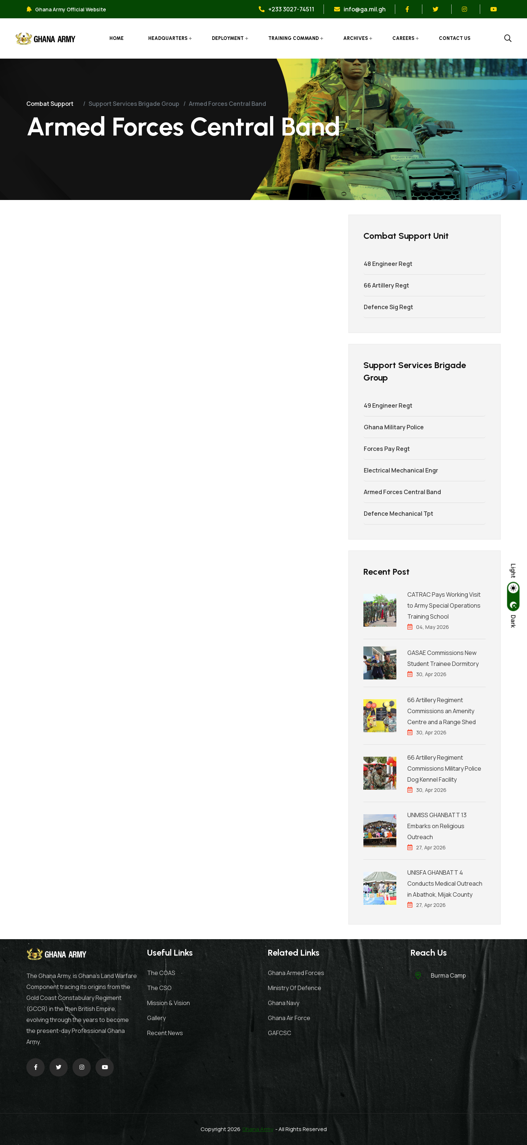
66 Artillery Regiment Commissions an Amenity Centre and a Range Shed (441, 711)
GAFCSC (279, 1033)
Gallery (156, 1018)
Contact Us (455, 38)
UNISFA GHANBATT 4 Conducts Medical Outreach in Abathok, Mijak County (444, 883)
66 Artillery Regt (386, 285)
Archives (356, 38)
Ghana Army (257, 1129)
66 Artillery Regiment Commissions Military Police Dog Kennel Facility (444, 768)
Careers (404, 38)
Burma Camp (448, 975)
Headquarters (168, 38)
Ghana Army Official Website (66, 9)
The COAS (161, 973)
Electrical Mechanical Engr (400, 470)
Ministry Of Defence (294, 988)
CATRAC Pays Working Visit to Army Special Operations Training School (444, 605)
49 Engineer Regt (387, 405)
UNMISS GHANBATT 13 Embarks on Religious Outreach (437, 826)
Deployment (228, 38)
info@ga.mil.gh (360, 9)
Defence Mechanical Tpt (398, 513)
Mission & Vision (168, 1003)
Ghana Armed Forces (296, 973)
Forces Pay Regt (386, 449)
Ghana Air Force (289, 1018)
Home (117, 38)
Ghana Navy (283, 1003)
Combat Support (50, 104)
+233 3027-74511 (286, 9)
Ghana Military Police (393, 427)
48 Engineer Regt (387, 264)
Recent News (165, 1033)
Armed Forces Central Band (402, 492)
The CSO (159, 988)
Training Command (294, 38)
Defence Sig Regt (388, 307)
